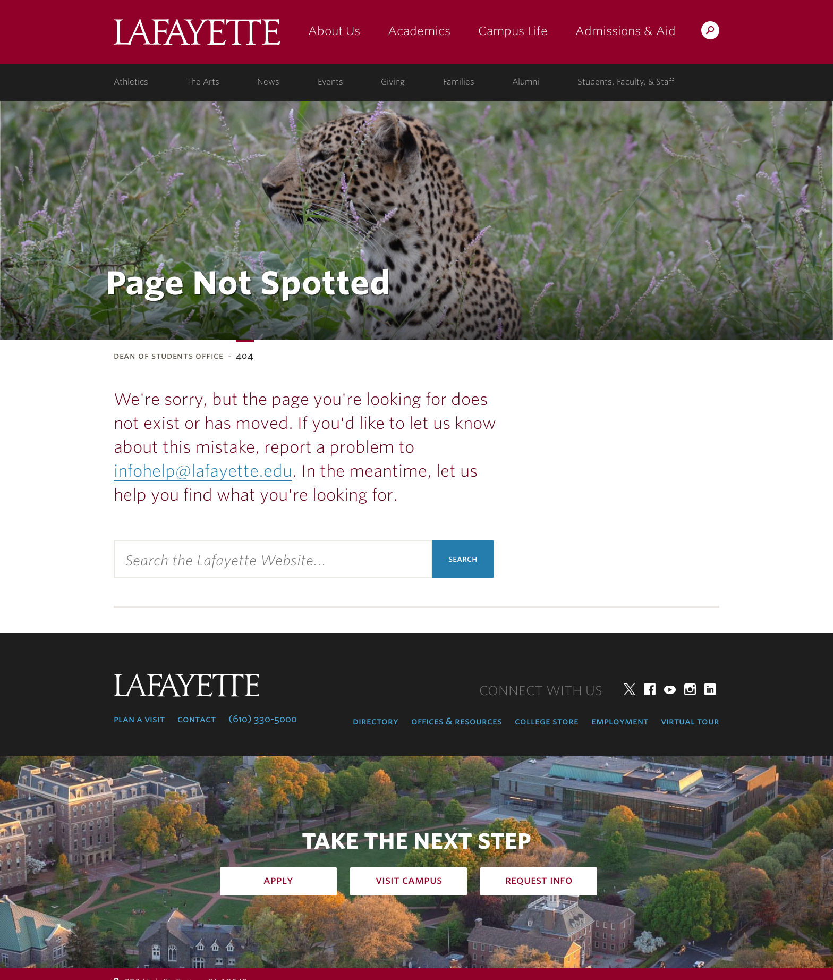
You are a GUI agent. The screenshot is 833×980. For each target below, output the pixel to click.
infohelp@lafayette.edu (203, 470)
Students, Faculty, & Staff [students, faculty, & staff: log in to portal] (625, 82)
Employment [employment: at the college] (619, 721)
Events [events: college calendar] (330, 82)
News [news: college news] (268, 82)
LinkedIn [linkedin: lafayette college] (710, 689)
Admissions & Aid (625, 31)
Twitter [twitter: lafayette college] (629, 689)
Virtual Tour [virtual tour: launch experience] (690, 721)
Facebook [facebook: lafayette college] (650, 689)
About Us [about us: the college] (334, 31)
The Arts (202, 82)
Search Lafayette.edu (710, 32)
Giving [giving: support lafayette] (393, 82)
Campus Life (513, 31)
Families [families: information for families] (458, 82)
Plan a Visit (139, 719)
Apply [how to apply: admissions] (278, 880)
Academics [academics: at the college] (419, 31)
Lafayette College (197, 36)
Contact (196, 719)
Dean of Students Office (169, 356)
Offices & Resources (456, 721)
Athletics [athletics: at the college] (131, 82)
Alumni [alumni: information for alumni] (525, 82)
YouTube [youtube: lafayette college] (670, 689)
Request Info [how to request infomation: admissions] (539, 880)
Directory (375, 721)
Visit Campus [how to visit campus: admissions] (409, 880)
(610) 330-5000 (262, 719)
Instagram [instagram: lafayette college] (690, 689)
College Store (547, 721)
